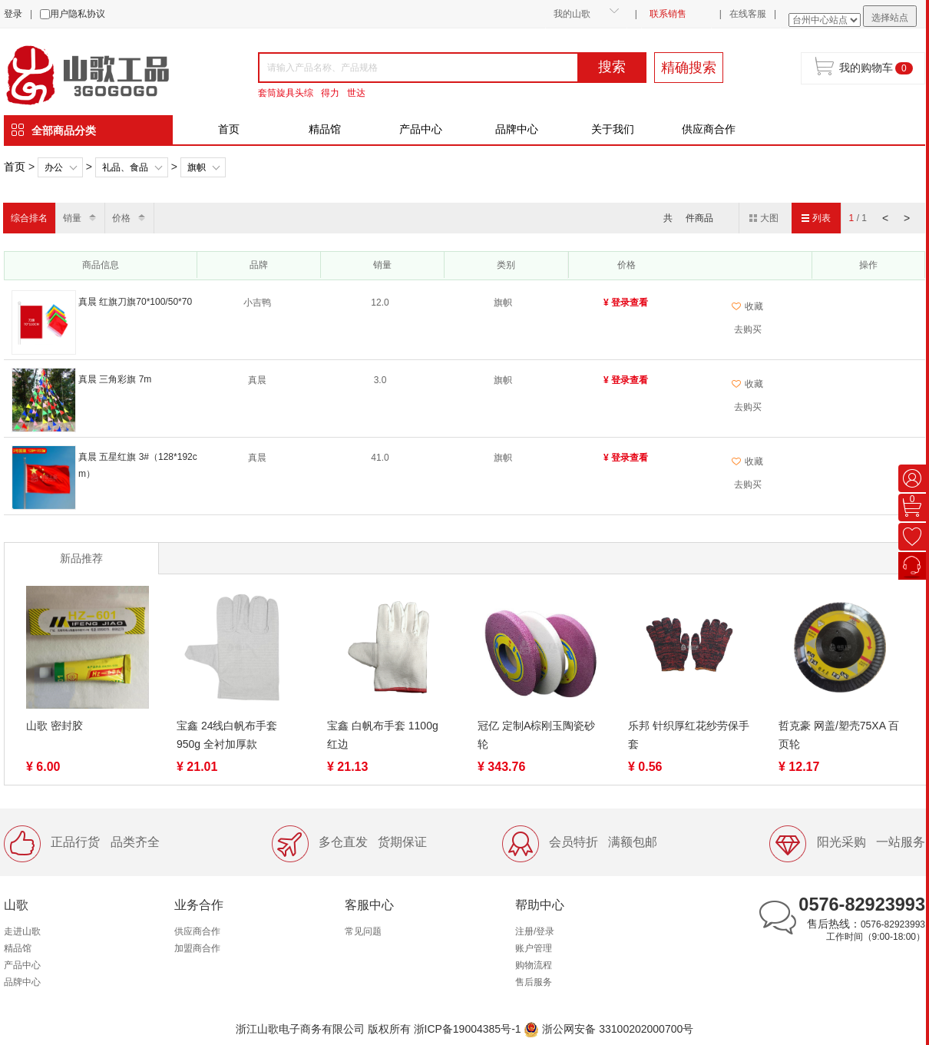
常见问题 (363, 931)
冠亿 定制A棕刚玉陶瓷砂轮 (536, 734)
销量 (72, 218)
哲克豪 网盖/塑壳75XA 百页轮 (839, 734)
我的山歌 (572, 13)
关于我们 (612, 129)
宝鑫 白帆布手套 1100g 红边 (382, 734)
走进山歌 (22, 931)
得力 (330, 93)
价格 (121, 218)
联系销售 (668, 13)
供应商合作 (709, 129)
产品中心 (420, 129)
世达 (356, 93)
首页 (229, 129)
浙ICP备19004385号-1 (467, 1029)
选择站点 (889, 17)
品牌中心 (516, 129)
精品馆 (325, 129)
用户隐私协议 (77, 13)
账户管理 (533, 948)
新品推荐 (81, 558)
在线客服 (747, 13)
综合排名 (29, 218)
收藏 (747, 306)
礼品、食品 (125, 167)
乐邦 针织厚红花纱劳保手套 (688, 734)
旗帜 (196, 167)
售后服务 (533, 982)
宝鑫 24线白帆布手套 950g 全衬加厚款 (227, 734)
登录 (13, 13)
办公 (54, 167)
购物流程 (533, 965)
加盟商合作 (197, 948)
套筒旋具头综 (285, 93)
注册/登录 (534, 931)
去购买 (748, 329)
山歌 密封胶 (54, 725)
